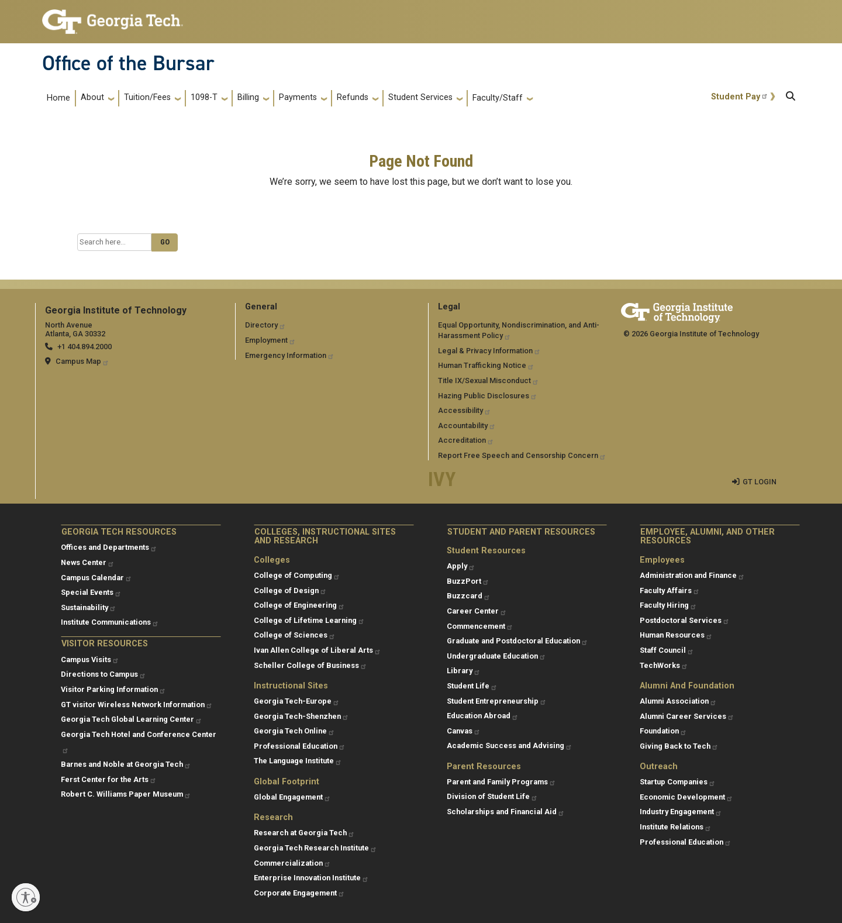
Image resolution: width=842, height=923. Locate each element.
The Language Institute (298, 760)
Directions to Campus (103, 674)
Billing (248, 97)
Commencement (480, 626)
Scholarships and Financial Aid (506, 811)
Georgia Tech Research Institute (315, 847)
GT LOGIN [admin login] (760, 481)
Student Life (472, 685)
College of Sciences (295, 635)
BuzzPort (468, 581)
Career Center (477, 611)
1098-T (204, 97)
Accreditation (466, 440)
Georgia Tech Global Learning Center (131, 719)
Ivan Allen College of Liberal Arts (317, 650)
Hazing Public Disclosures (487, 395)
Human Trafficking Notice (486, 365)
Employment (270, 340)
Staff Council (667, 650)
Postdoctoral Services (685, 620)
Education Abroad (483, 715)
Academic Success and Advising (509, 745)
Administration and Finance (692, 575)
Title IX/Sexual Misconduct (488, 380)
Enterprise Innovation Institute (311, 877)
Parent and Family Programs (501, 781)
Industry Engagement (681, 811)
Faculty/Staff (497, 98)
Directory (265, 325)
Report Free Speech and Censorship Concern (522, 455)
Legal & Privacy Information (489, 350)
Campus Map (82, 361)
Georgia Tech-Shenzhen (301, 716)
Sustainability (88, 607)
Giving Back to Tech (679, 746)
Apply (461, 566)
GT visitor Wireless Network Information (137, 704)
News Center (88, 562)
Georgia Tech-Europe (297, 701)
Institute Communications (110, 622)
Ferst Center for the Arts (109, 779)
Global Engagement (292, 797)
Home (58, 98)
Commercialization (292, 863)
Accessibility (464, 410)
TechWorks (664, 665)
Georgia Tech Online (294, 730)
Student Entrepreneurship (497, 701)
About (92, 97)
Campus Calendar (96, 577)
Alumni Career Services (687, 716)
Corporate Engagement (299, 892)
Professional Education (300, 746)
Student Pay (739, 96)
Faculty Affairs (670, 590)
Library (464, 670)
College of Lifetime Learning (309, 620)
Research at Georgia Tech (304, 832)
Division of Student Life (492, 796)
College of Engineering (299, 605)
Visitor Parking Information (113, 689)
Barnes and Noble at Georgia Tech (126, 764)
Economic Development (686, 797)
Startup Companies (678, 781)
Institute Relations (676, 826)
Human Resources (676, 635)
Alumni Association (678, 701)
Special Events (91, 592)
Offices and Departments (109, 547)
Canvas (464, 730)
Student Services (420, 97)
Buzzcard (469, 595)
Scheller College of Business (310, 665)
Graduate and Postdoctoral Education (517, 640)
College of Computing (297, 575)
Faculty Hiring (668, 605)
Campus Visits (90, 659)
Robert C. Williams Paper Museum (126, 794)
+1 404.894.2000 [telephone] (84, 346)
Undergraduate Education (496, 656)
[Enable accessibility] (26, 897)
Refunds (352, 97)
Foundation (663, 730)
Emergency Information (289, 355)
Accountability (467, 425)
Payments (298, 97)
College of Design (290, 590)
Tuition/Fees (147, 97)
